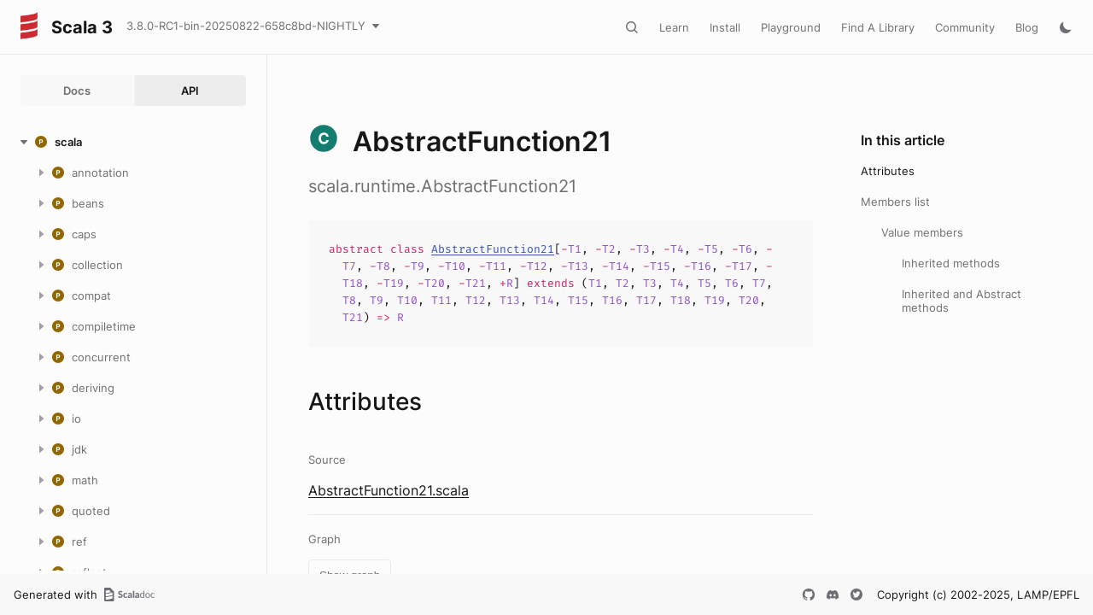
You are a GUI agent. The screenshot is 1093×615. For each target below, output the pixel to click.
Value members (922, 232)
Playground (791, 27)
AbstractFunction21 (492, 249)
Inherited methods (951, 263)
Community (965, 27)
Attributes (888, 171)
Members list (895, 201)
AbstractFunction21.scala (388, 490)
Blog (1026, 27)
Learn (674, 27)
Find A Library (878, 27)
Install (725, 27)
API (190, 90)
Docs (77, 90)
